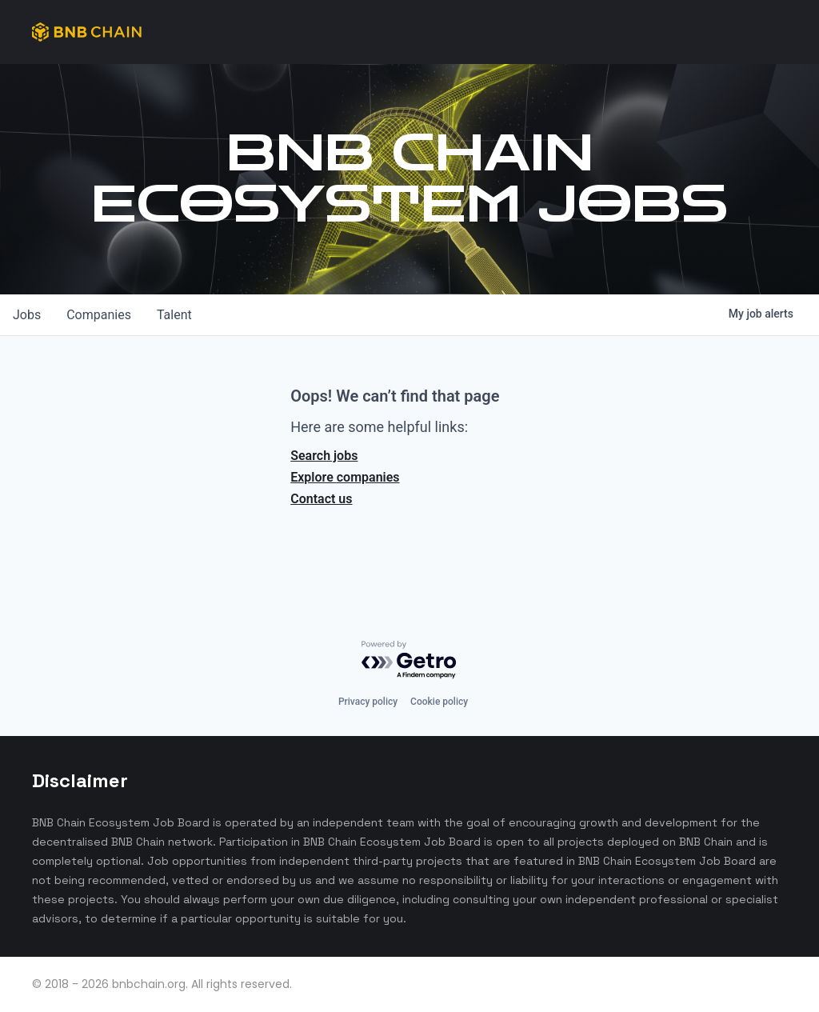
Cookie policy (439, 701)
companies (98, 314)
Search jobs (324, 455)
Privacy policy (368, 701)
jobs (27, 314)
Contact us (321, 498)
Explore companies (344, 477)
